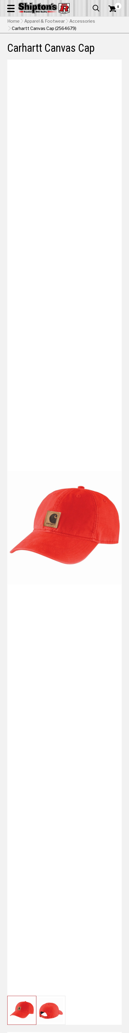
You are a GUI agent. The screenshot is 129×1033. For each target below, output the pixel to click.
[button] (11, 8)
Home (13, 21)
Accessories (82, 21)
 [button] (96, 8)
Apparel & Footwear (44, 21)
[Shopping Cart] (115, 8)
